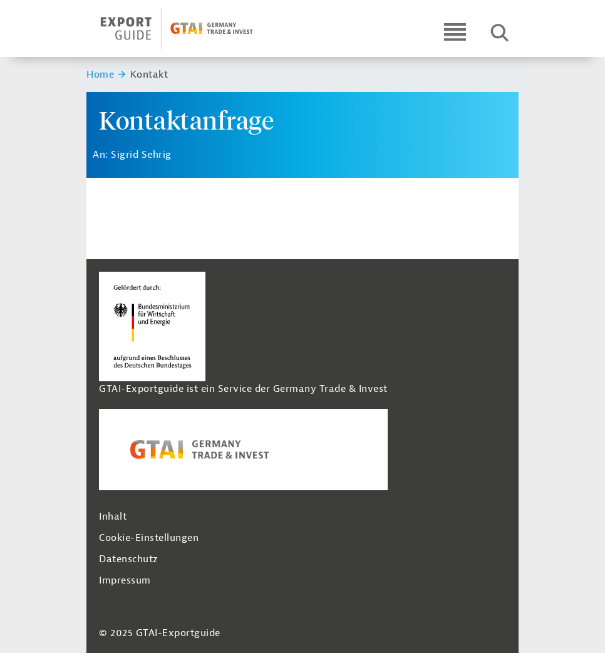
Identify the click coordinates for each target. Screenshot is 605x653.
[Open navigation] (455, 32)
